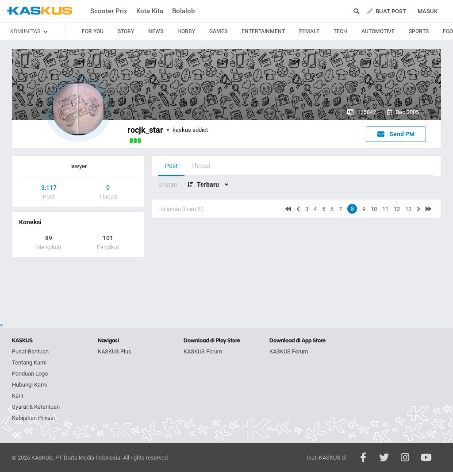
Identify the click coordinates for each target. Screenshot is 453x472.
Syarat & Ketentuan (36, 406)
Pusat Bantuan (30, 351)
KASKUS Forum (203, 351)
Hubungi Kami (29, 384)
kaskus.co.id (40, 11)
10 (374, 209)
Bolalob (183, 11)
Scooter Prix (108, 11)
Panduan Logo (30, 373)
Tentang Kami (29, 362)
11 (385, 209)
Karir (17, 395)
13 (408, 209)
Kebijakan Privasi (33, 417)
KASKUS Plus (114, 351)
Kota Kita (149, 11)
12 (397, 209)
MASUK (428, 11)
